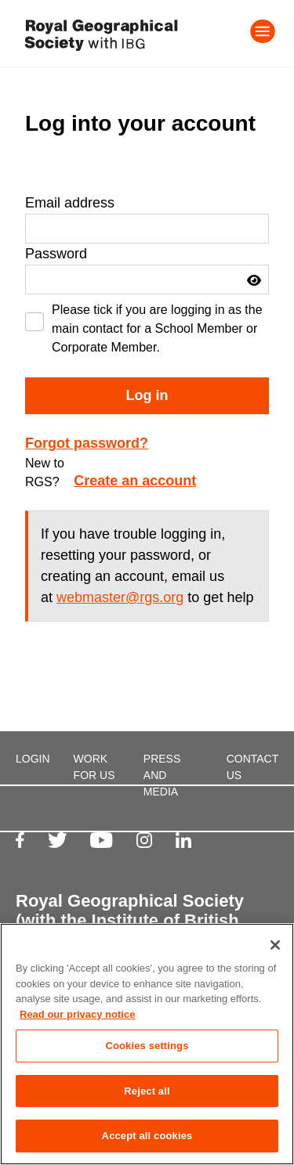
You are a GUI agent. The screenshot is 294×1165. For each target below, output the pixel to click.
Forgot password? (86, 443)
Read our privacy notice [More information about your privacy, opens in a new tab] (77, 1014)
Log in (147, 395)
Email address (69, 203)
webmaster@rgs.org (119, 597)
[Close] (275, 945)
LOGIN (33, 758)
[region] (147, 1044)
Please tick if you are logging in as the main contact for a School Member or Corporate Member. (157, 328)
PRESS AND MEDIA (161, 775)
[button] (254, 280)
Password (56, 253)
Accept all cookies (147, 1136)
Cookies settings (146, 1045)
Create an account (135, 481)
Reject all (146, 1091)
